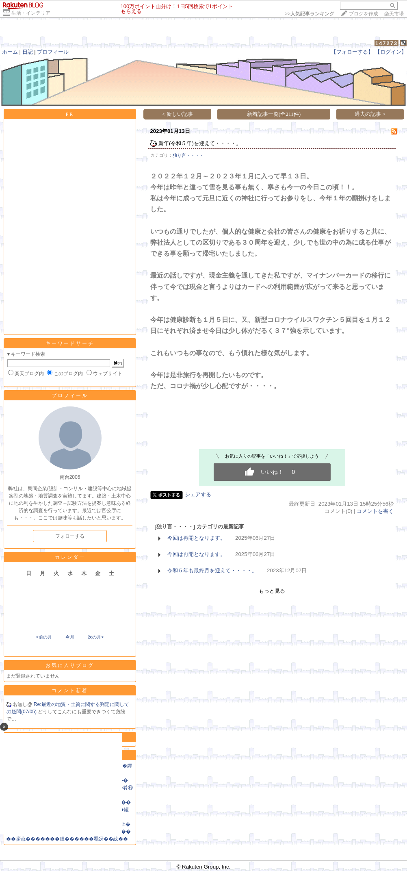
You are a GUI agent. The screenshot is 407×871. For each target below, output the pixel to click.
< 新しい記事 (177, 114)
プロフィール (53, 52)
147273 (386, 43)
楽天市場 (394, 14)
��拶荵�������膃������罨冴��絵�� (67, 839)
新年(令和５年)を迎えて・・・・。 (199, 143)
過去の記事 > (370, 114)
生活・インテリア (30, 13)
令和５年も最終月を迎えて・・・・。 (212, 570)
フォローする (69, 536)
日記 (27, 52)
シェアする (198, 494)
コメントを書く (375, 511)
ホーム (10, 52)
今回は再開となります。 (196, 538)
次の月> (96, 636)
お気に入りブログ (69, 665)
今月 (69, 636)
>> (309, 14)
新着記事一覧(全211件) (274, 114)
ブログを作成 (363, 14)
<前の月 (44, 636)
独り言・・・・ (188, 155)
